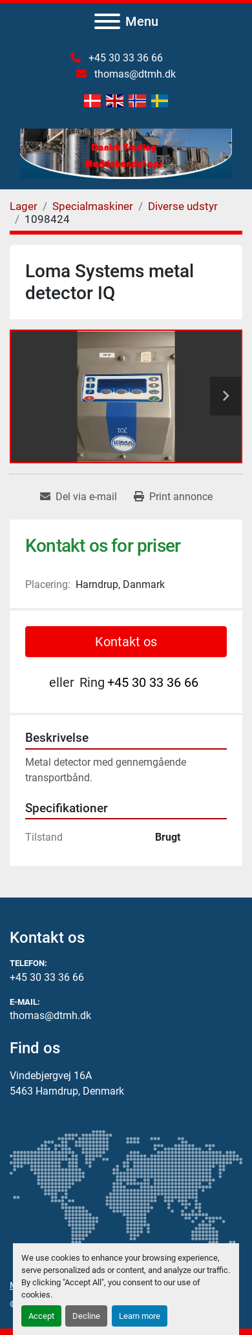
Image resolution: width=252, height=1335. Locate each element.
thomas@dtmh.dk (134, 74)
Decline (86, 1316)
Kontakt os (126, 641)
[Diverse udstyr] (183, 206)
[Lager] (23, 206)
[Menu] (107, 21)
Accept (41, 1316)
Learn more (139, 1316)
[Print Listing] (173, 497)
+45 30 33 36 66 (124, 58)
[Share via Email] (78, 497)
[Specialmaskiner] (92, 206)
